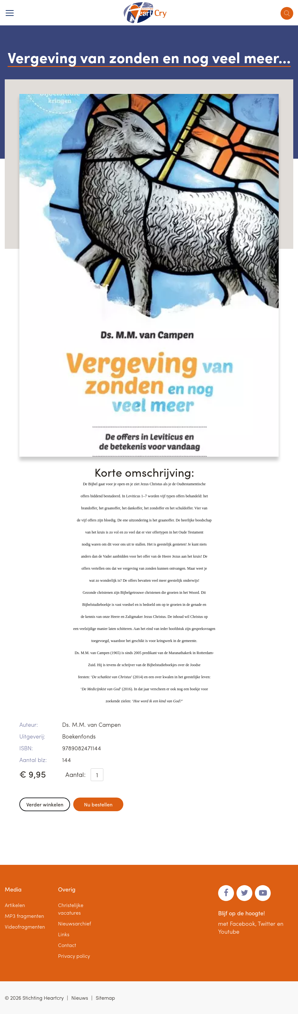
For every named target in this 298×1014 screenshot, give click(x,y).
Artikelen (15, 905)
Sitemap (105, 997)
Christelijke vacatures (70, 908)
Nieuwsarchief (74, 923)
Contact (67, 945)
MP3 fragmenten (24, 915)
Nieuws (79, 997)
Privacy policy (74, 955)
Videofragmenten (25, 926)
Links (63, 934)
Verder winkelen (44, 804)
